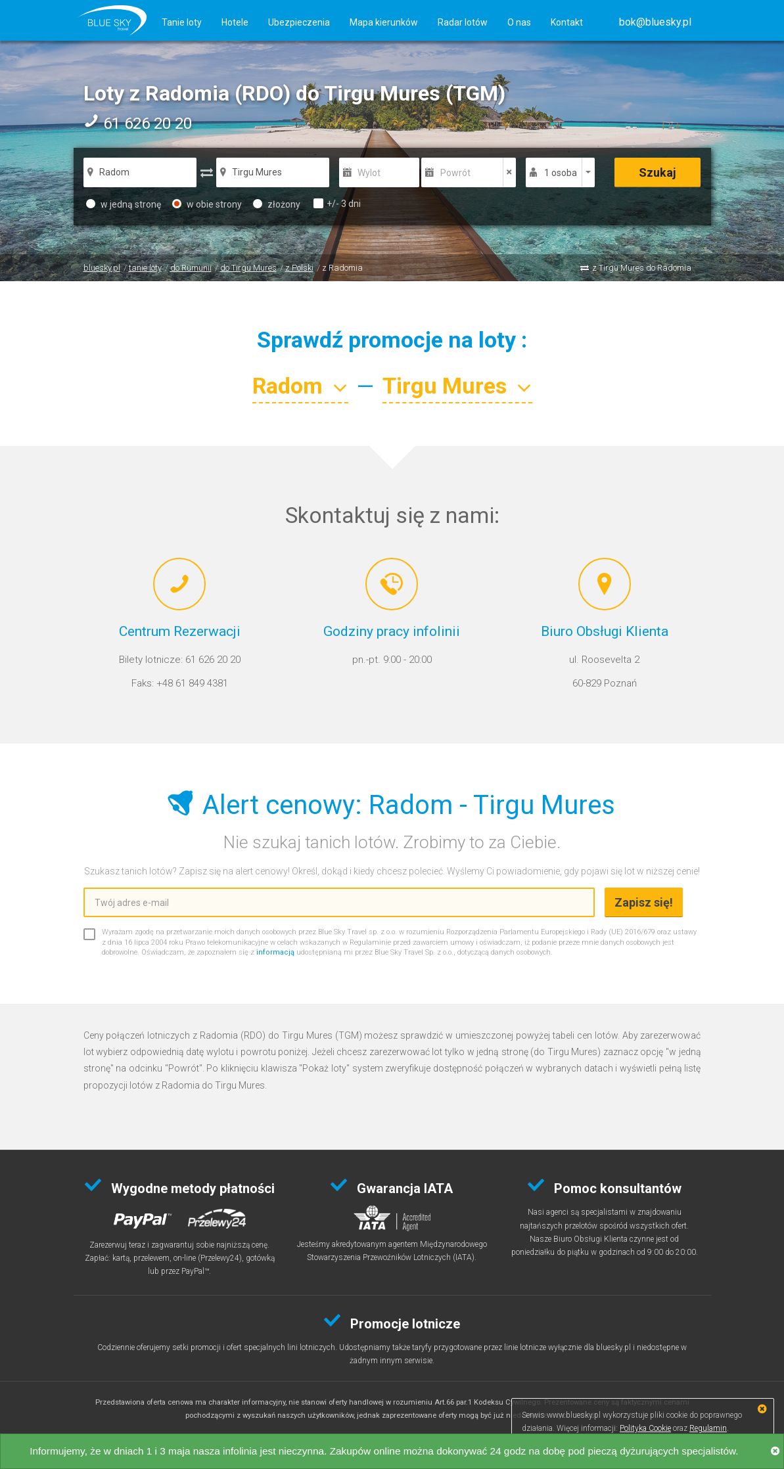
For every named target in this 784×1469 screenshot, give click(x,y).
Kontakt (567, 22)
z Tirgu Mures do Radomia (641, 268)
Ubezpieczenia (299, 22)
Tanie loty (182, 22)
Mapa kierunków (384, 22)
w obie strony (207, 204)
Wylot (368, 173)
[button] (655, 22)
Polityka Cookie (645, 1428)
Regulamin (708, 1428)
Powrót (455, 173)
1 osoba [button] (560, 173)
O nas (519, 22)
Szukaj (657, 172)
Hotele (234, 22)
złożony (276, 204)
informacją (275, 952)
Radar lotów (463, 22)
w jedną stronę (123, 204)
